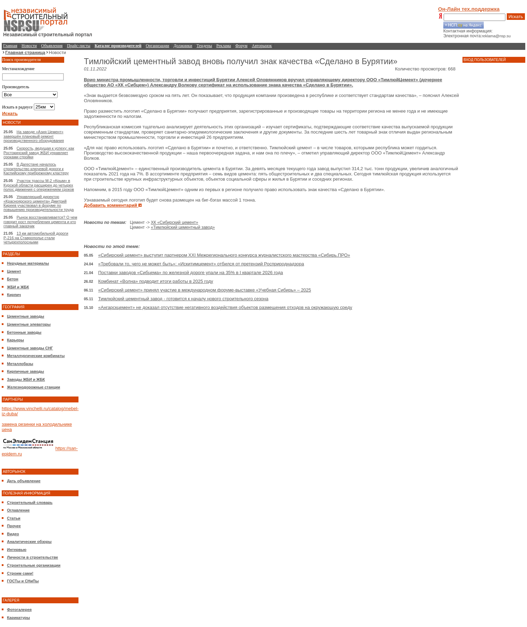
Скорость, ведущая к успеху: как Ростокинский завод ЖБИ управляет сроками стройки (38, 152)
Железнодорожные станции (33, 387)
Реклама (223, 45)
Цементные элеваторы (29, 324)
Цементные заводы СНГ (30, 348)
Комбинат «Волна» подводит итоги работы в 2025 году (155, 281)
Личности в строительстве (32, 557)
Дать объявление (23, 481)
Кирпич (14, 295)
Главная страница (25, 52)
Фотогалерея (19, 609)
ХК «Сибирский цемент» (174, 222)
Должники (183, 45)
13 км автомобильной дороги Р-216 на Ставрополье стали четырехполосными (35, 237)
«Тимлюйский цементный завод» (183, 227)
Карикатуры (18, 617)
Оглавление (18, 510)
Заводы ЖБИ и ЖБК (26, 379)
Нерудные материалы (28, 263)
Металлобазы (20, 364)
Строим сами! (20, 573)
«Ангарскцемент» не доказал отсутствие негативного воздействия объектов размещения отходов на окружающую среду (225, 307)
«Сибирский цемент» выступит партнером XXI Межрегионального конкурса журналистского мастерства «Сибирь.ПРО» (224, 255)
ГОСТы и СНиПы (23, 581)
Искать (516, 16)
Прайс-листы (78, 45)
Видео (13, 534)
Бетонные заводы (24, 332)
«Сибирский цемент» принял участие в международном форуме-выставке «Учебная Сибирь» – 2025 (204, 290)
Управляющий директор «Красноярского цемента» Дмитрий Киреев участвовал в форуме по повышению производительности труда (38, 203)
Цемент (14, 271)
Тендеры (204, 45)
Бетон (12, 279)
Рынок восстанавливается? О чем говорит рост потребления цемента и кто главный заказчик (40, 221)
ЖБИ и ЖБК (18, 287)
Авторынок (262, 45)
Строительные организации (33, 565)
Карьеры (15, 340)
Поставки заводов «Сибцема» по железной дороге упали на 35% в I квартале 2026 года (190, 272)
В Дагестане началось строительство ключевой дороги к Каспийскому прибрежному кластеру (36, 168)
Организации (157, 45)
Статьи (13, 518)
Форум (241, 45)
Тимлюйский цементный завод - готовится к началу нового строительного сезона (183, 298)
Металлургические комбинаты (36, 356)
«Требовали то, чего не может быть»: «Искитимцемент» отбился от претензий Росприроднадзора (201, 263)
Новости (29, 45)
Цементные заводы (25, 316)
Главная (10, 45)
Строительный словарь (30, 502)
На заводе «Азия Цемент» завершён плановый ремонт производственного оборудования (33, 136)
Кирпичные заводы (25, 371)
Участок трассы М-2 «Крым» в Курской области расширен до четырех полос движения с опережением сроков (38, 185)
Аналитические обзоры (29, 541)
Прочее (14, 526)
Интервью (17, 549)
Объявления (51, 45)
